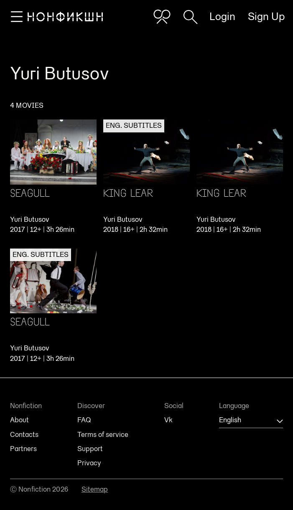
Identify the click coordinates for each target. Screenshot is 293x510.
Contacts (24, 435)
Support (90, 449)
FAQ (84, 420)
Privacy (89, 463)
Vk (168, 420)
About (19, 420)
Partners (23, 449)
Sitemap (95, 489)
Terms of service (102, 435)
